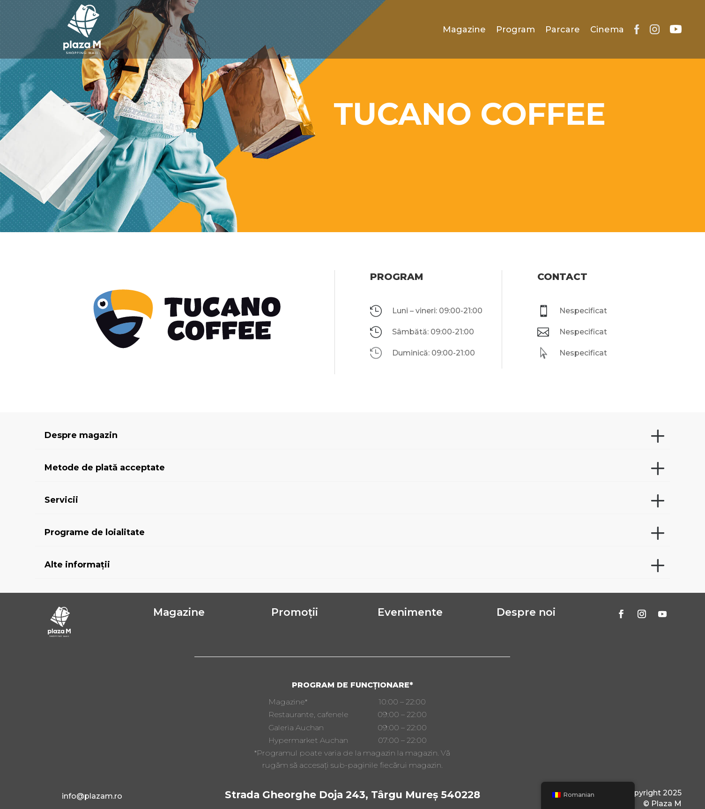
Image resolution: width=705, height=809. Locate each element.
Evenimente (410, 612)
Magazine (464, 29)
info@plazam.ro (92, 796)
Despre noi (526, 612)
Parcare (562, 29)
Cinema (607, 29)
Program (515, 29)
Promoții (294, 612)
